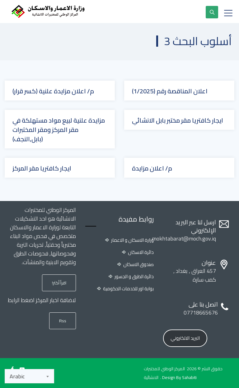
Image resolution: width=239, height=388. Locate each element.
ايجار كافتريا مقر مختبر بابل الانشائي (177, 120)
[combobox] (29, 376)
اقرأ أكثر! (59, 283)
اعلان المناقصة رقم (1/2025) (170, 91)
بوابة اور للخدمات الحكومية (128, 288)
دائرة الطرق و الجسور (134, 276)
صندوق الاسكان (138, 264)
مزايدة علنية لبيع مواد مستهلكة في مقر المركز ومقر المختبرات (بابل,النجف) (58, 130)
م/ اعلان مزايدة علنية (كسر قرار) (53, 91)
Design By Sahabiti (179, 377)
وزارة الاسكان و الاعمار (132, 240)
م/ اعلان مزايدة (152, 168)
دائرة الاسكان (141, 252)
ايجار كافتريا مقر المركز (41, 168)
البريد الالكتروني (185, 338)
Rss (62, 321)
